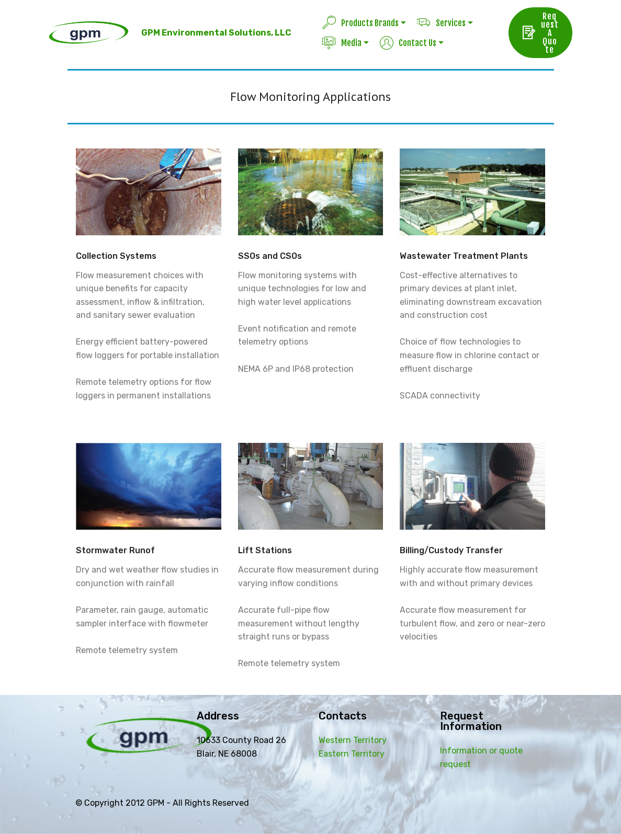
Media (342, 43)
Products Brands (360, 23)
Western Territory (353, 740)
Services (441, 23)
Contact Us (408, 43)
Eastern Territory (352, 754)
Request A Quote (540, 33)
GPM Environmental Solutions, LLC (216, 33)
